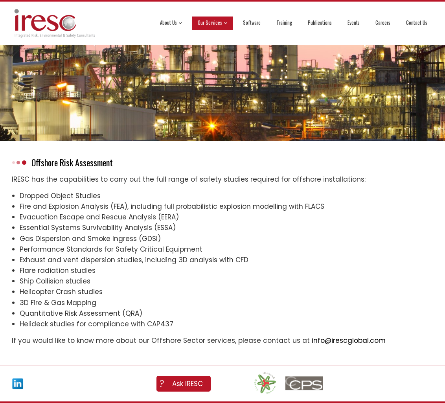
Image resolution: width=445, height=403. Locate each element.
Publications (320, 22)
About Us (171, 23)
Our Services (212, 23)
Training (284, 22)
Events (354, 22)
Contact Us (416, 22)
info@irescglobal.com (349, 340)
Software (252, 22)
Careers (382, 22)
